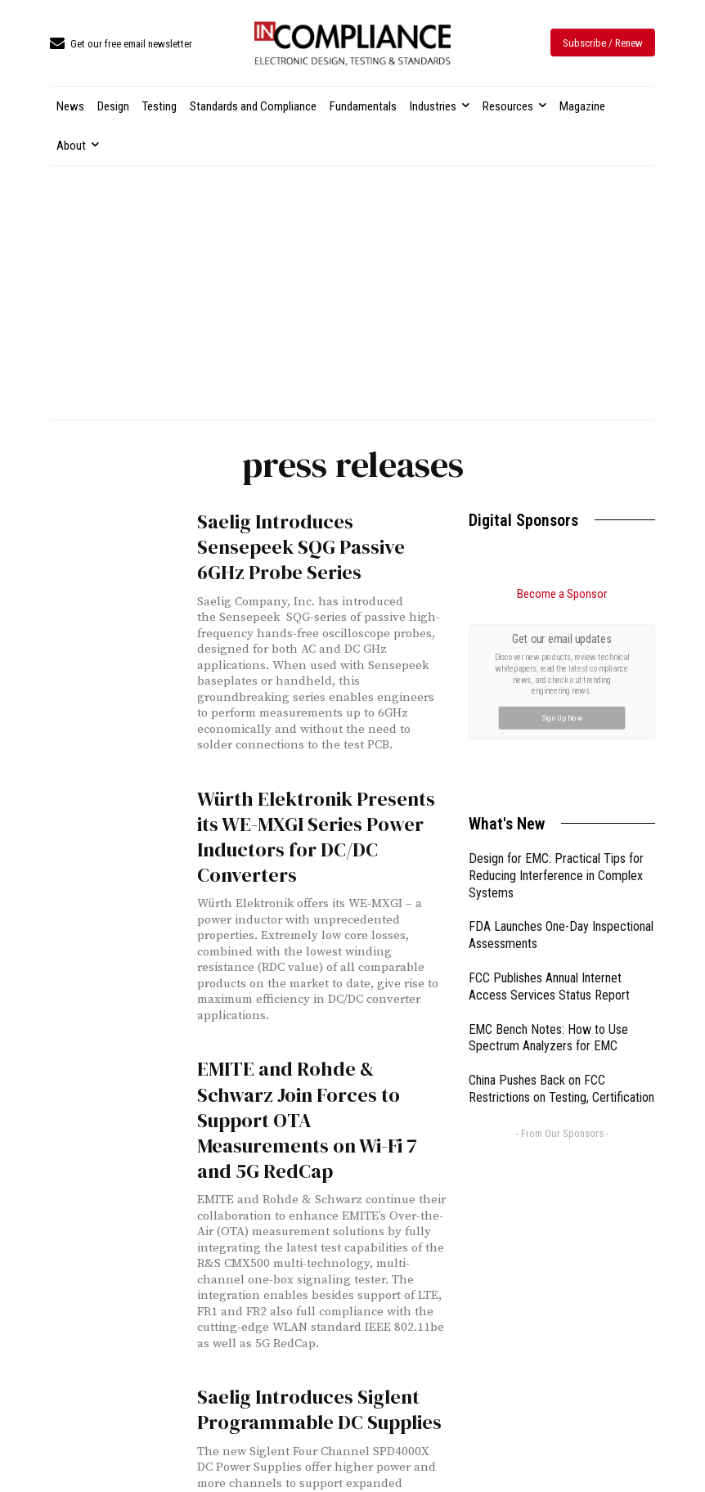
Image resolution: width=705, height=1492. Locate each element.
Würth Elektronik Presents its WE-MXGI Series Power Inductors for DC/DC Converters (316, 837)
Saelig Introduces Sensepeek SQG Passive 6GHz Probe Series (301, 547)
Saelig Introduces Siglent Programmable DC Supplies (319, 1409)
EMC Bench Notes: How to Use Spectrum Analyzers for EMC (548, 1038)
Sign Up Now (562, 717)
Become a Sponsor (562, 593)
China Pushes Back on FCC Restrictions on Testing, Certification (561, 1088)
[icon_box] (121, 44)
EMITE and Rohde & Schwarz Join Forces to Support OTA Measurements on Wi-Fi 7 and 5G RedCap (307, 1119)
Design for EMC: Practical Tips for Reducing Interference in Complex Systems (556, 876)
